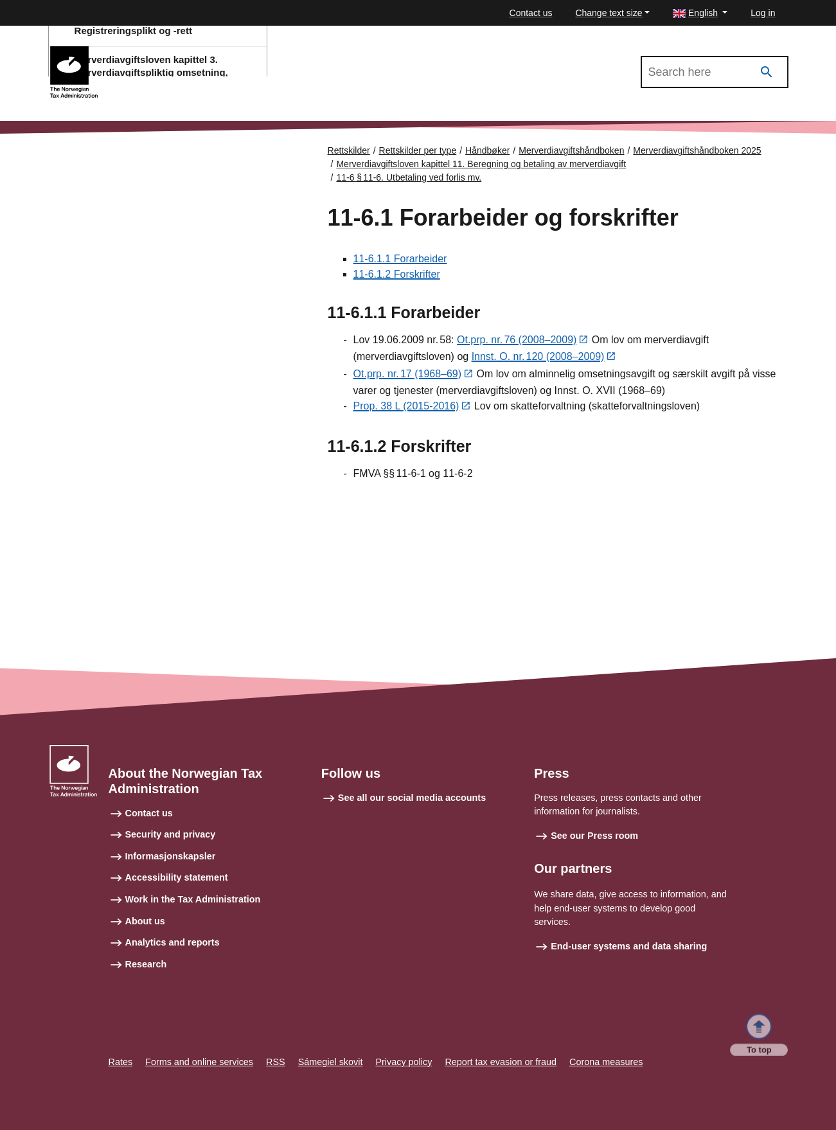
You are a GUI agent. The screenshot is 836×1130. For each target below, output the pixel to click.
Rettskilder (349, 150)
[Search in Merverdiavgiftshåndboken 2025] (714, 72)
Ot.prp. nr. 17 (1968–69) (407, 375)
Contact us (531, 13)
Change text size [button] (608, 13)
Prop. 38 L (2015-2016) (406, 407)
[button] (700, 13)
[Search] (766, 72)
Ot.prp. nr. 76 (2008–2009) (516, 340)
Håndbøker (487, 150)
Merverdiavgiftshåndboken (571, 150)
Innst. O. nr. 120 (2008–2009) (538, 357)
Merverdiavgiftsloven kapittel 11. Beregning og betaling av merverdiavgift (481, 164)
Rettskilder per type (418, 150)
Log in (763, 13)
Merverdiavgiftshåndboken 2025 (174, 52)
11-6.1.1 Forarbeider (400, 258)
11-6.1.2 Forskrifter (396, 274)
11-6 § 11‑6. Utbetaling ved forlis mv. (408, 177)
